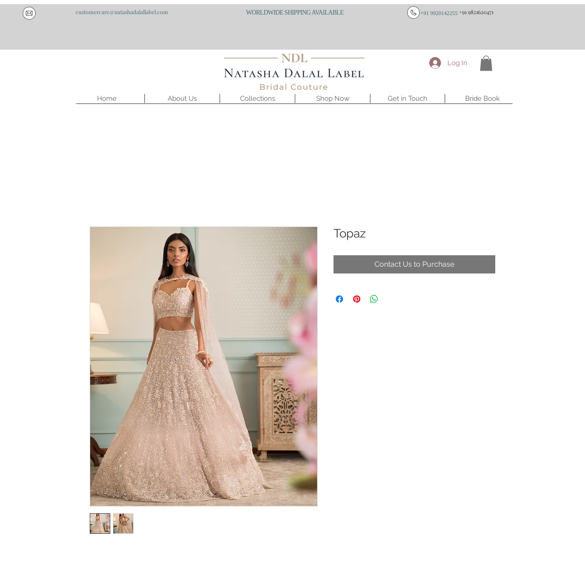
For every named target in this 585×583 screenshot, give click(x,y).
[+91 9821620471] (476, 12)
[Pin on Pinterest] (356, 299)
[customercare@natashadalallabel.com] (121, 12)
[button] (182, 98)
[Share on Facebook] (339, 299)
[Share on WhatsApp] (374, 299)
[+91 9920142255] (439, 13)
